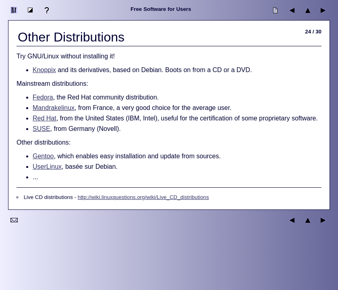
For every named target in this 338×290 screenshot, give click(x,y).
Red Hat (44, 118)
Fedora (43, 97)
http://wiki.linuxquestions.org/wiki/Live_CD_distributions (143, 197)
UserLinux (47, 166)
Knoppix (44, 69)
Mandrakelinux (54, 107)
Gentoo (43, 156)
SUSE (41, 128)
